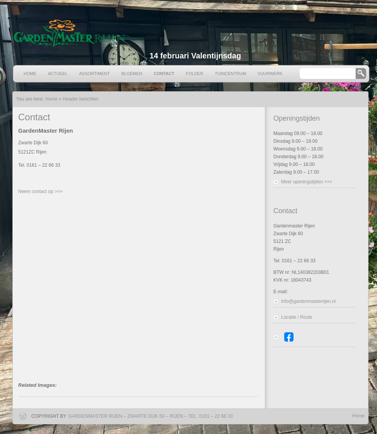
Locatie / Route (296, 317)
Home (30, 73)
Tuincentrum (230, 73)
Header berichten (80, 99)
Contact (164, 73)
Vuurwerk (270, 73)
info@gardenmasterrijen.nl (308, 301)
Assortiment (94, 73)
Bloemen (131, 73)
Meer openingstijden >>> (306, 182)
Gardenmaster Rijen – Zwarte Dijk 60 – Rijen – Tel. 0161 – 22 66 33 (150, 416)
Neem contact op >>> (40, 191)
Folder (194, 73)
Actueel (58, 73)
